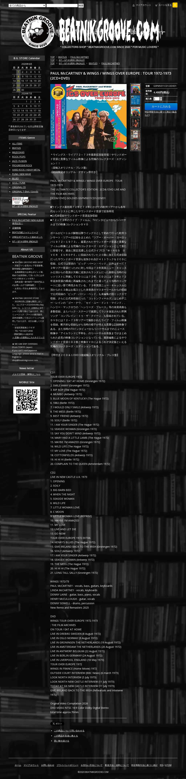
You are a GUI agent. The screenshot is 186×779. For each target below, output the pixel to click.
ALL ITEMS (17, 143)
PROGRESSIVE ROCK (22, 165)
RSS (161, 765)
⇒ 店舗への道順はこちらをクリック (28, 337)
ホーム (18, 765)
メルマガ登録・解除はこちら (26, 374)
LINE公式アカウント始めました (27, 236)
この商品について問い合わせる (69, 730)
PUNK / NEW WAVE (21, 174)
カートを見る (168, 5)
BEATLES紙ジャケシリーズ (25, 232)
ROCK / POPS (18, 156)
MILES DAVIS (18, 152)
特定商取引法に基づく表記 (144, 765)
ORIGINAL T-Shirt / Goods (25, 191)
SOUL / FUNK (18, 182)
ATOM (168, 765)
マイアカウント (143, 5)
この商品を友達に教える (66, 735)
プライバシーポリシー (67, 765)
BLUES (15, 178)
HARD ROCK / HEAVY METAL (26, 169)
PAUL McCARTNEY (79, 57)
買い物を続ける (61, 740)
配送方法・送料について (117, 765)
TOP (52, 57)
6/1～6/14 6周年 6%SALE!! (72, 60)
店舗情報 (16, 227)
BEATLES (62, 57)
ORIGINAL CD (19, 187)
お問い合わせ (47, 765)
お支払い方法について (92, 765)
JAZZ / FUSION (19, 161)
